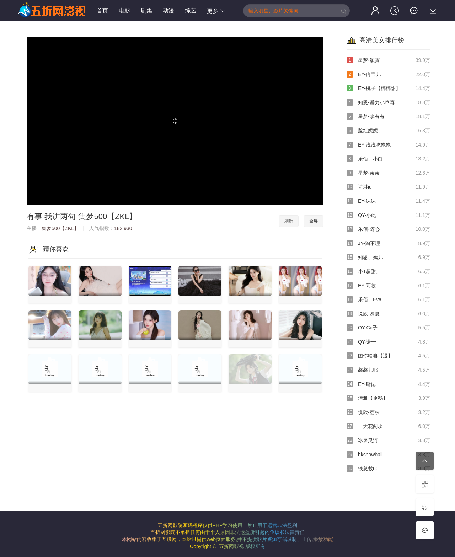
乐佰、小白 (388, 159)
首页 (102, 10)
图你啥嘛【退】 (388, 356)
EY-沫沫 (388, 201)
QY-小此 (388, 215)
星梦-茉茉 (388, 173)
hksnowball (388, 454)
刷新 (288, 220)
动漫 (168, 10)
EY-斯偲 (388, 384)
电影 (124, 10)
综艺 (190, 10)
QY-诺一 (388, 342)
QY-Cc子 (388, 327)
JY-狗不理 (388, 243)
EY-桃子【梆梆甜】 (388, 88)
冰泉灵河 (388, 440)
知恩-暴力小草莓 (388, 102)
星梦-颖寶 (388, 60)
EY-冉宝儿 (388, 74)
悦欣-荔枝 (388, 412)
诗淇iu (388, 187)
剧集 (146, 10)
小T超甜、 (388, 271)
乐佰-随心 (388, 229)
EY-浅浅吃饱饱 (388, 145)
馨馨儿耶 (388, 370)
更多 (216, 11)
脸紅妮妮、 (388, 130)
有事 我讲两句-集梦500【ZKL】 (82, 216)
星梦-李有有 (388, 116)
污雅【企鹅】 (388, 398)
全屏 (313, 220)
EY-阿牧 (388, 286)
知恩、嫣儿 (388, 257)
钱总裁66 (388, 468)
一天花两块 (388, 426)
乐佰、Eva (388, 299)
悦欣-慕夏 (388, 314)
